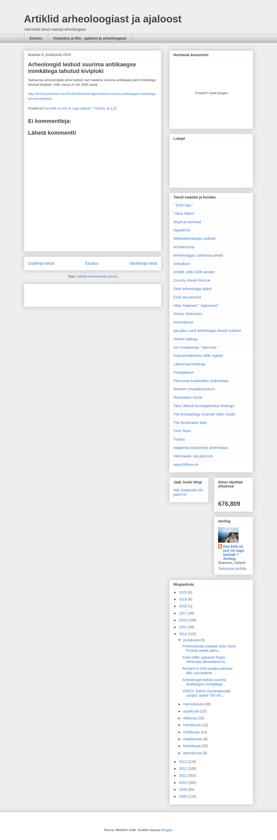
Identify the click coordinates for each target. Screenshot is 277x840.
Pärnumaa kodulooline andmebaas (201, 381)
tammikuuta (193, 753)
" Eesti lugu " (183, 205)
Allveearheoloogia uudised (194, 238)
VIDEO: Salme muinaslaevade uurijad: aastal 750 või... (206, 693)
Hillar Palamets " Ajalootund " (196, 306)
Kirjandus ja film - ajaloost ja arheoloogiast (90, 38)
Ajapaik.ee (181, 230)
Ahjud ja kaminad (187, 222)
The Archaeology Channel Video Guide (204, 414)
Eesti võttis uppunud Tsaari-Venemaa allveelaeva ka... (205, 659)
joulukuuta (191, 640)
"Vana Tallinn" (184, 213)
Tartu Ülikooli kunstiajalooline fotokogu (203, 406)
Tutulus (179, 439)
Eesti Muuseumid (187, 297)
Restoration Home (187, 397)
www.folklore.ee (185, 464)
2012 (183, 769)
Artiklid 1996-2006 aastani (194, 272)
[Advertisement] (58, 293)
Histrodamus (183, 322)
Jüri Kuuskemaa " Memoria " (195, 347)
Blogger (166, 830)
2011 (183, 775)
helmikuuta (192, 746)
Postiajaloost (183, 372)
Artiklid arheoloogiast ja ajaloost (103, 18)
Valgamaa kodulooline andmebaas (200, 448)
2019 (183, 599)
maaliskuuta (193, 739)
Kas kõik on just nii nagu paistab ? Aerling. (75, 108)
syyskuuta (191, 711)
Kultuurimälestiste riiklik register (198, 356)
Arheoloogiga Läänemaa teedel (198, 255)
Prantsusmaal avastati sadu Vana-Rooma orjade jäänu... (209, 648)
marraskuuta (193, 704)
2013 (183, 762)
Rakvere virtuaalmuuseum (194, 389)
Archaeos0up (184, 247)
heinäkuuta (192, 725)
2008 (183, 796)
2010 (183, 783)
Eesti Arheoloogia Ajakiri (192, 289)
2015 (183, 627)
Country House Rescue (191, 280)
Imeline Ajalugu (185, 339)
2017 (183, 613)
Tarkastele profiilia (232, 569)
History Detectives (187, 314)
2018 (183, 606)
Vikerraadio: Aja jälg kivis (193, 456)
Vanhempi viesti (143, 263)
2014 (183, 634)
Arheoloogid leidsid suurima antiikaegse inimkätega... (204, 682)
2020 (183, 592)
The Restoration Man (190, 423)
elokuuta (190, 718)
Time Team (182, 431)
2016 (183, 620)
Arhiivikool (181, 264)
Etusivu (36, 38)
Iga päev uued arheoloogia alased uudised (207, 331)
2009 (183, 789)
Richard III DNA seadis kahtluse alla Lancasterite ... (207, 671)
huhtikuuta (192, 732)
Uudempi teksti (41, 263)
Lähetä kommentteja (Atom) (97, 276)
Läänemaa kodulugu (189, 364)
